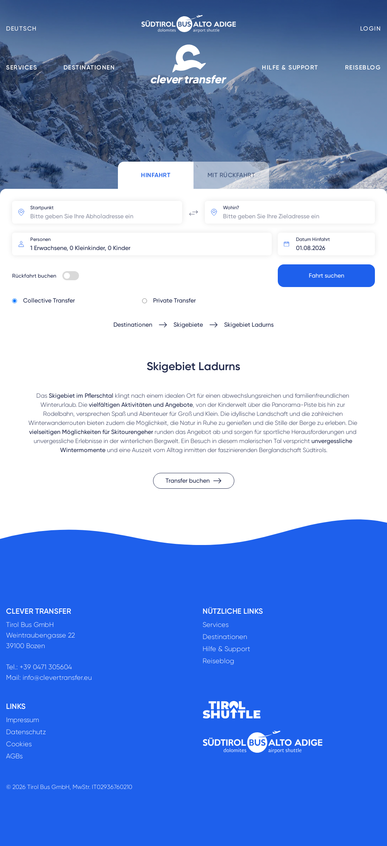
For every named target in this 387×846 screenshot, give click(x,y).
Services (21, 67)
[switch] (70, 275)
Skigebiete (188, 324)
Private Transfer (174, 300)
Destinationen (89, 67)
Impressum (22, 720)
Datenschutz (26, 732)
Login (370, 28)
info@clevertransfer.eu (57, 677)
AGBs (14, 756)
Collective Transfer (49, 300)
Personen (40, 239)
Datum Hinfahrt (313, 239)
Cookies (19, 744)
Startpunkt (42, 207)
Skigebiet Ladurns (249, 324)
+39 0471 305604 (46, 667)
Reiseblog (363, 67)
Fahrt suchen (326, 275)
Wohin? (231, 207)
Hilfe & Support (290, 67)
